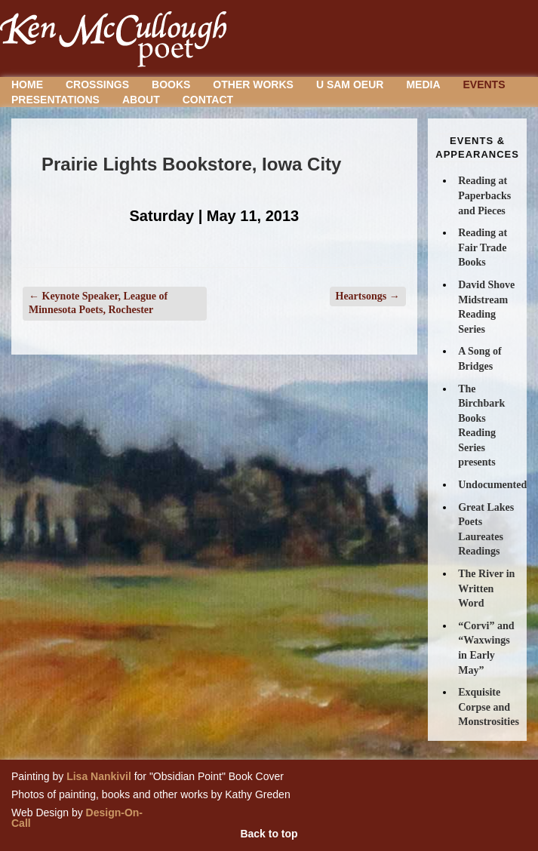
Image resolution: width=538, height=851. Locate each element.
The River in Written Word (486, 588)
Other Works (253, 84)
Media (423, 84)
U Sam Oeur (349, 84)
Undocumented (492, 484)
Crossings (97, 84)
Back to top (268, 833)
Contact (208, 100)
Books (171, 84)
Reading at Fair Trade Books (482, 247)
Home (27, 84)
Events (484, 84)
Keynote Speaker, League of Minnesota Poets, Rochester (98, 302)
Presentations (55, 100)
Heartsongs (368, 296)
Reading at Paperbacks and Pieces (484, 195)
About (141, 100)
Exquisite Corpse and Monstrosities (488, 707)
